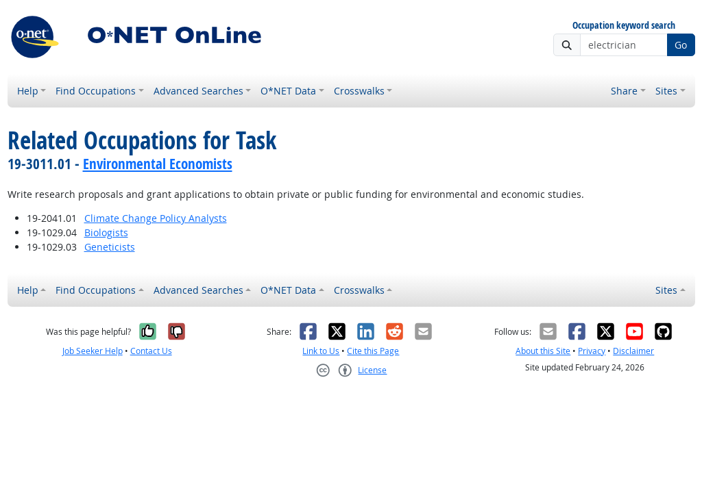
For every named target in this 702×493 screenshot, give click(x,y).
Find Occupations (96, 90)
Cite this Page (373, 351)
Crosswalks (359, 90)
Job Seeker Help (92, 351)
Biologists (106, 232)
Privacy (591, 351)
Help (27, 90)
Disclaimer (633, 351)
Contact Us (151, 351)
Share (624, 90)
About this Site (543, 351)
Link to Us (320, 351)
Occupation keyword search (623, 25)
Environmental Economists (157, 163)
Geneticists (109, 246)
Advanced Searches (198, 90)
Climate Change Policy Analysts (155, 218)
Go (681, 44)
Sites (666, 90)
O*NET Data (288, 90)
